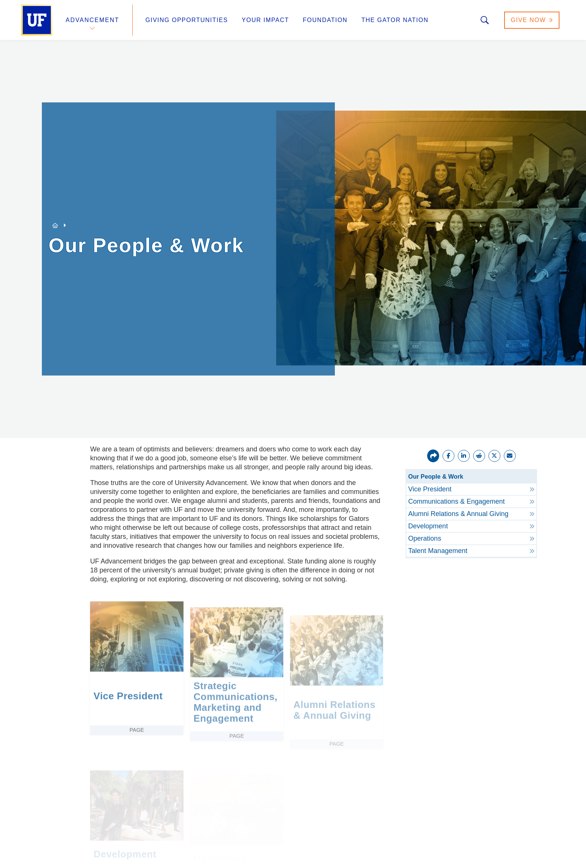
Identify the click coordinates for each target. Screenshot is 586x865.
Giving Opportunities (186, 20)
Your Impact (265, 20)
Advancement (93, 20)
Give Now (532, 20)
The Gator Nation (395, 20)
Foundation (325, 20)
